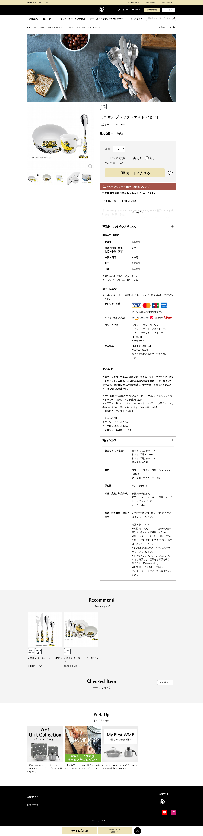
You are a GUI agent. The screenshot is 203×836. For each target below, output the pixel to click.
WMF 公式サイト (168, 2)
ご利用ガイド (134, 2)
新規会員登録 (152, 10)
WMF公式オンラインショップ (38, 2)
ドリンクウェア (135, 19)
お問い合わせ (150, 2)
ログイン (168, 10)
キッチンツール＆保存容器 (72, 19)
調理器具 (33, 19)
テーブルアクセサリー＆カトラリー (106, 19)
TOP (28, 27)
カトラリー (66, 27)
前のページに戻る (168, 27)
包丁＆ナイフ (49, 19)
